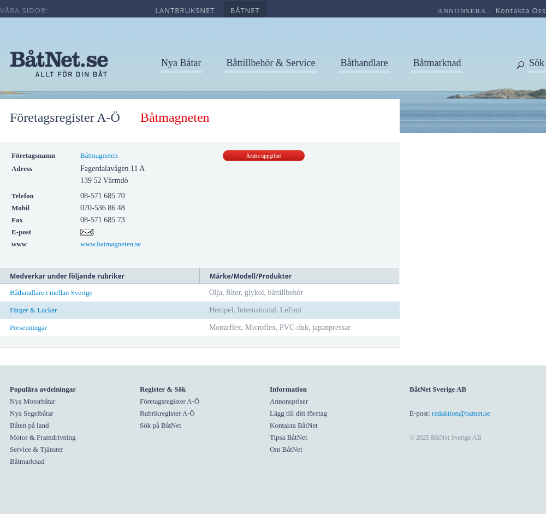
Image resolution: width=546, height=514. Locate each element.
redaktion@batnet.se (461, 413)
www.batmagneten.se (110, 244)
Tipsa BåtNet (288, 437)
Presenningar (28, 327)
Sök (536, 62)
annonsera (461, 11)
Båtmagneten (99, 155)
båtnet (245, 10)
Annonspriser (289, 401)
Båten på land (29, 425)
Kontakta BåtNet (294, 425)
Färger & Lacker (33, 310)
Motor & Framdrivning (43, 437)
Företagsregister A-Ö (65, 117)
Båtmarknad (437, 62)
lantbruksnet (185, 10)
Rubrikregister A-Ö (167, 413)
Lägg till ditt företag (298, 413)
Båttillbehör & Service (270, 62)
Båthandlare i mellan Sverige (51, 292)
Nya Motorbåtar (32, 401)
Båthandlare (364, 62)
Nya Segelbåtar (32, 413)
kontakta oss (521, 10)
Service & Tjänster (36, 449)
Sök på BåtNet (160, 425)
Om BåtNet (286, 449)
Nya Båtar (181, 62)
